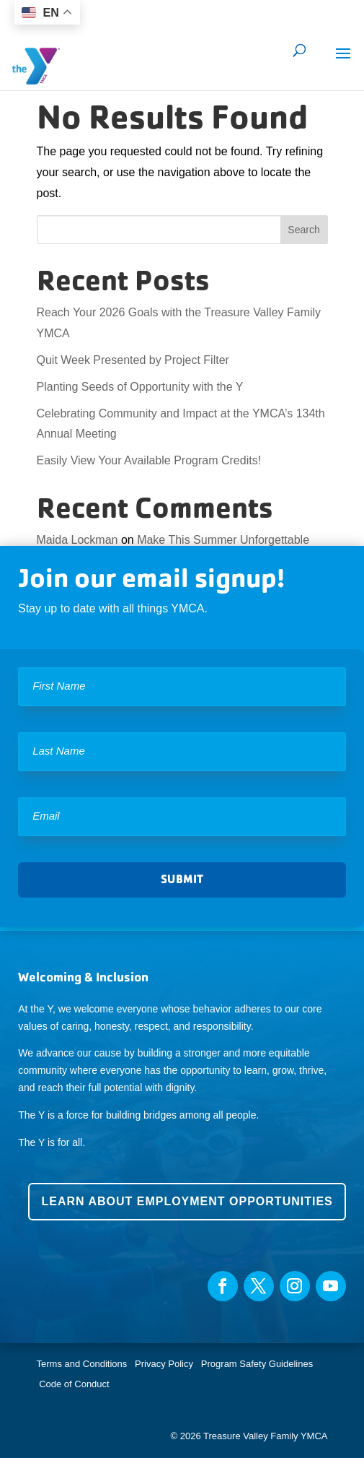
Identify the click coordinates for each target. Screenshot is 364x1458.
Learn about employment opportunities (186, 1201)
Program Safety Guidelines (255, 1363)
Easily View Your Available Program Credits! (149, 460)
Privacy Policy (164, 1363)
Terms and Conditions (82, 1363)
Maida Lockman (77, 540)
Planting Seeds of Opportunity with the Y (140, 387)
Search (303, 229)
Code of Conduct (74, 1384)
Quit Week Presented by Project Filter (133, 360)
